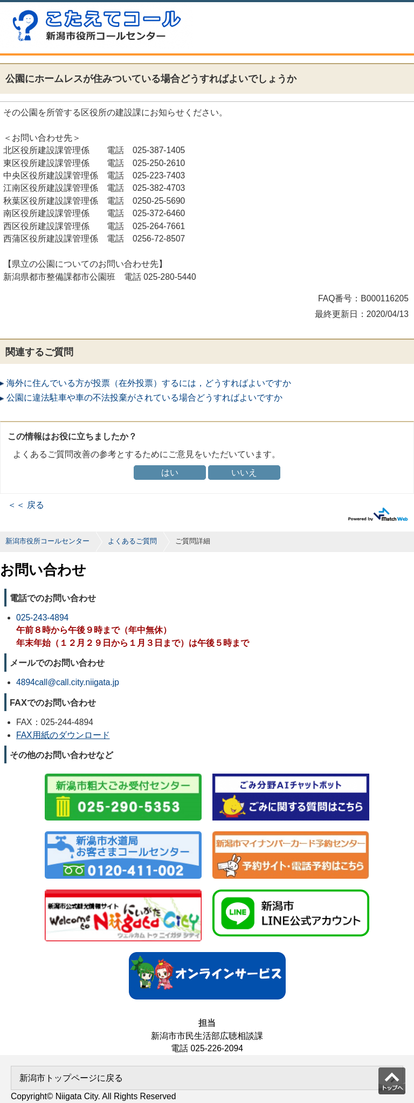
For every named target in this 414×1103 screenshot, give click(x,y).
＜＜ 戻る (26, 504)
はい (169, 472)
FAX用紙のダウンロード (63, 735)
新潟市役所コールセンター (47, 541)
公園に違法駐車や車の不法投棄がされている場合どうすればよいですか (144, 397)
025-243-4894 (42, 617)
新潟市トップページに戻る (71, 1078)
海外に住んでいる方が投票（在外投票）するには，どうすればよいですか (148, 383)
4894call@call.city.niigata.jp (67, 682)
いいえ (244, 472)
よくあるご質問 (132, 541)
